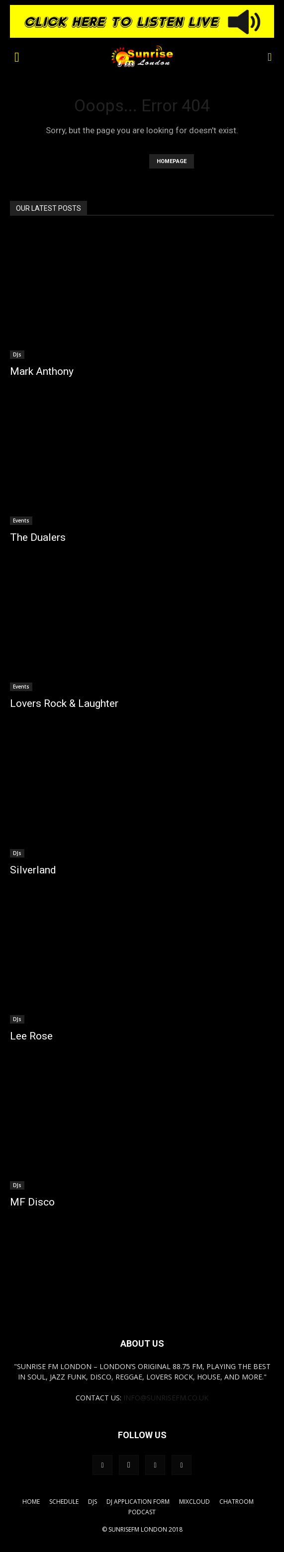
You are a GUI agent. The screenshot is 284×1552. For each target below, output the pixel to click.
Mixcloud (194, 1501)
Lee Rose (31, 1036)
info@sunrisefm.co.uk (165, 1397)
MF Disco (32, 1202)
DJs (17, 354)
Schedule (64, 1501)
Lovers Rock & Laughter (64, 703)
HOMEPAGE (172, 161)
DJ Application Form (138, 1501)
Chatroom (236, 1501)
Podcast (142, 1512)
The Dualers (38, 537)
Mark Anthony (42, 371)
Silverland (33, 870)
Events (21, 520)
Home (31, 1501)
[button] (17, 56)
